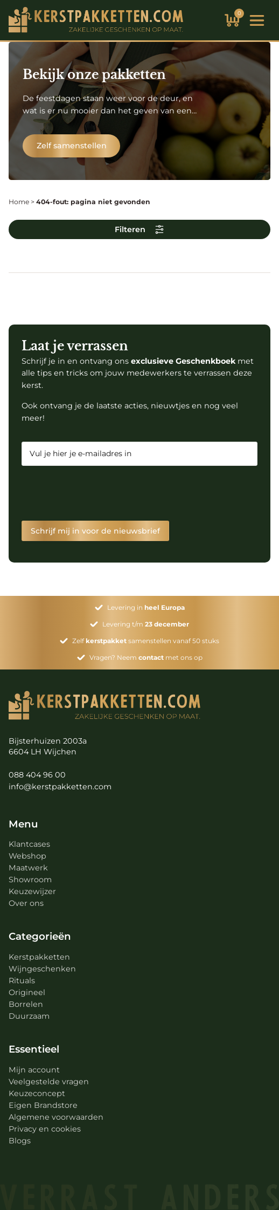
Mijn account (34, 1070)
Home (19, 202)
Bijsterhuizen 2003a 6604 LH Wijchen (48, 746)
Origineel (27, 992)
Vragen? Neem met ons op (146, 657)
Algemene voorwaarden (56, 1117)
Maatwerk (28, 868)
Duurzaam (29, 1016)
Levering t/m (145, 624)
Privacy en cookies (45, 1129)
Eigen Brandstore (43, 1105)
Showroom (30, 879)
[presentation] (103, 493)
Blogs (20, 1141)
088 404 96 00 (37, 775)
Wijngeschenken (42, 969)
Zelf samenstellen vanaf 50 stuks (145, 641)
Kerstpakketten (39, 957)
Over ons (26, 903)
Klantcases (29, 844)
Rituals (22, 980)
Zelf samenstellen (72, 145)
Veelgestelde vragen (49, 1081)
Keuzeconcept (37, 1093)
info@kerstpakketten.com (60, 786)
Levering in (146, 607)
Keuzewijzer (32, 891)
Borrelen (26, 1004)
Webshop (27, 856)
